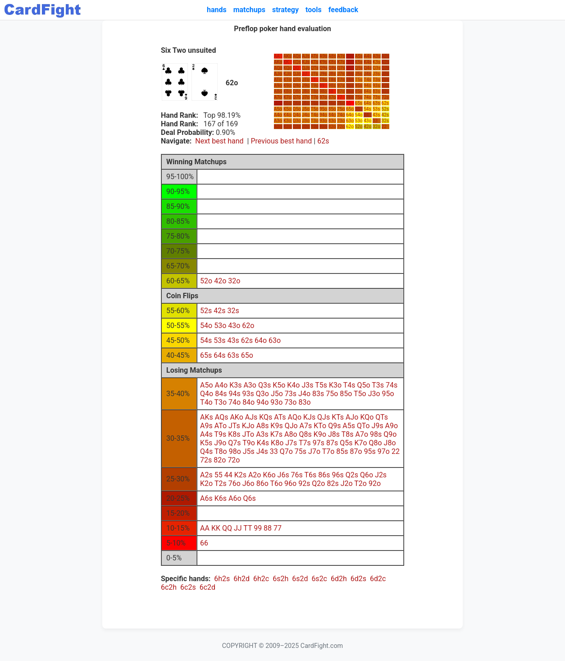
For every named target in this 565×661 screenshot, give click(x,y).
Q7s (341, 67)
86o (332, 103)
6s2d (300, 578)
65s (358, 103)
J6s (349, 73)
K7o (287, 97)
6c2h (169, 587)
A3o (278, 120)
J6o (306, 103)
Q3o (297, 120)
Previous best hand (281, 141)
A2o (278, 126)
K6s (350, 62)
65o (350, 108)
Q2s (386, 67)
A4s (367, 56)
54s (367, 108)
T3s (376, 79)
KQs (297, 62)
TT (313, 79)
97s (340, 85)
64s (367, 103)
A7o (278, 97)
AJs (306, 56)
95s (358, 85)
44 (366, 114)
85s (358, 91)
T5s (359, 79)
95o (323, 108)
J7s (340, 73)
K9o (287, 85)
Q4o (297, 114)
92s (385, 85)
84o (332, 114)
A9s (323, 56)
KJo (287, 73)
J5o (306, 108)
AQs (297, 56)
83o (332, 120)
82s (385, 91)
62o (350, 126)
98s (332, 85)
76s (349, 97)
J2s (385, 73)
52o (359, 126)
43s (376, 114)
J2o (306, 126)
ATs (314, 56)
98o (323, 91)
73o (341, 120)
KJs (306, 62)
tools (313, 9)
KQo (287, 67)
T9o (315, 85)
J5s (358, 73)
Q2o (297, 126)
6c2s (188, 587)
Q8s (332, 67)
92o (323, 126)
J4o (306, 114)
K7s (341, 62)
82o (332, 126)
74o (341, 114)
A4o (278, 114)
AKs (287, 56)
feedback (343, 9)
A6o (278, 103)
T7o (315, 97)
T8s (332, 79)
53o (359, 120)
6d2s (358, 578)
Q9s (323, 67)
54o (359, 114)
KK (286, 62)
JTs (314, 73)
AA (277, 56)
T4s (367, 79)
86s (349, 91)
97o (323, 97)
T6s (350, 79)
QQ (296, 67)
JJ (304, 73)
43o (367, 120)
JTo (306, 79)
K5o (287, 108)
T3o (315, 120)
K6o (287, 103)
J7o (306, 97)
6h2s (222, 578)
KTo (287, 79)
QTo (297, 79)
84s (367, 91)
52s (385, 108)
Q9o (297, 85)
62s (385, 103)
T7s (341, 79)
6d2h (339, 578)
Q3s (377, 67)
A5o (278, 108)
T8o (315, 91)
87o (332, 97)
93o (323, 120)
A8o (278, 91)
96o (323, 103)
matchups (249, 9)
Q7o (297, 97)
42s (385, 114)
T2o (315, 126)
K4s (367, 62)
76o (341, 103)
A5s (359, 56)
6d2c (378, 578)
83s (376, 91)
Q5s (359, 67)
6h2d (241, 578)
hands (217, 9)
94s (367, 85)
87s (340, 91)
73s (376, 97)
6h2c (261, 578)
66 (348, 103)
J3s (376, 73)
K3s (376, 62)
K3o (287, 120)
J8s (332, 73)
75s (358, 97)
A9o (278, 85)
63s (376, 103)
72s (385, 97)
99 (321, 85)
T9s (323, 79)
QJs (306, 67)
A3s (376, 56)
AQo (278, 67)
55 (357, 108)
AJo (278, 73)
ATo (278, 79)
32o (376, 126)
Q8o (297, 91)
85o (332, 108)
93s (376, 85)
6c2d (207, 587)
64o (350, 114)
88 (330, 91)
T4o (315, 114)
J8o (306, 91)
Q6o (297, 103)
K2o (287, 126)
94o (323, 114)
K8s (332, 62)
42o (367, 126)
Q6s (350, 67)
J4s (367, 73)
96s (349, 85)
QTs (315, 67)
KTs (315, 62)
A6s (350, 56)
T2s (385, 79)
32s (385, 120)
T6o (315, 103)
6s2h (280, 578)
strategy (285, 9)
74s (367, 97)
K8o (287, 91)
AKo (278, 62)
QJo (297, 73)
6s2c (319, 578)
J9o (306, 85)
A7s (341, 56)
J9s (323, 73)
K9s (323, 62)
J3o (306, 120)
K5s (359, 62)
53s (376, 108)
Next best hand (219, 141)
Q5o (297, 108)
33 (375, 120)
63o (350, 120)
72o (341, 126)
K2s (385, 62)
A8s (332, 56)
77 (339, 97)
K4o (287, 114)
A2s (385, 56)
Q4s (368, 67)
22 (384, 126)
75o (341, 108)
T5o (315, 108)
